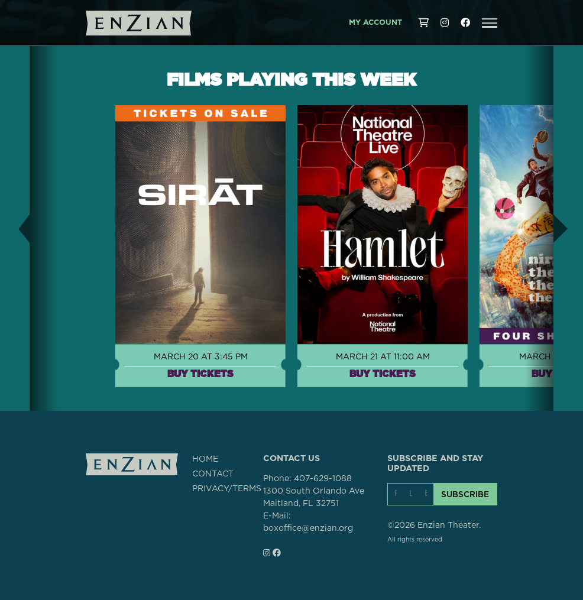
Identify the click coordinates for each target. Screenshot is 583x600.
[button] (489, 23)
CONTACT (213, 474)
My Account (375, 23)
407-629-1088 (323, 479)
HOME (205, 459)
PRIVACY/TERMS (226, 489)
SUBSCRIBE (465, 494)
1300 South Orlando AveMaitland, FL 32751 (313, 497)
